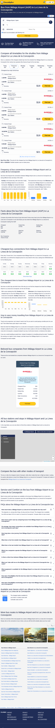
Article (40, 717)
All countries (42, 719)
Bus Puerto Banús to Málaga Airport (9, 681)
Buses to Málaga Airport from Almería (9, 653)
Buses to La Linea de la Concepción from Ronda (39, 684)
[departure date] (16, 29)
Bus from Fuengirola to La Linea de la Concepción (39, 667)
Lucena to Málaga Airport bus (8, 673)
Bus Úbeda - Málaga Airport (7, 699)
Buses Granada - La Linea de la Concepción (38, 670)
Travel (25, 719)
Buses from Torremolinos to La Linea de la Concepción (40, 691)
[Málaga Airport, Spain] (29, 20)
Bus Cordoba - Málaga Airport (8, 665)
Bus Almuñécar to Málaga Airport (8, 658)
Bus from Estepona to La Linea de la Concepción (39, 664)
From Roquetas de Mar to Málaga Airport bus (11, 686)
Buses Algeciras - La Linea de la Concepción (38, 650)
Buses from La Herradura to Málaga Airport (11, 668)
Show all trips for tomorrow (27, 156)
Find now (47, 86)
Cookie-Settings (28, 717)
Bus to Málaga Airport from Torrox (9, 696)
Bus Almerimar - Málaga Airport (8, 655)
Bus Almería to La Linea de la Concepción (37, 653)
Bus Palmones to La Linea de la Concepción (38, 679)
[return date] (40, 29)
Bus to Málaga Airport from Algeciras (9, 650)
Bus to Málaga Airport (20, 707)
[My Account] (44, 2)
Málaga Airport (29, 431)
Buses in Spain (10, 707)
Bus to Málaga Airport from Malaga (9, 676)
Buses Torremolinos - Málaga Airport (9, 694)
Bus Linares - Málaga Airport (7, 671)
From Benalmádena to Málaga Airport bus (10, 660)
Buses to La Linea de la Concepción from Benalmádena (40, 655)
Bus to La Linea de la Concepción (33, 707)
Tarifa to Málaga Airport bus (7, 689)
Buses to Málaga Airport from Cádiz (9, 663)
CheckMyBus (3, 707)
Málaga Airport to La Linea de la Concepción (20, 479)
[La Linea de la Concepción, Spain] (29, 25)
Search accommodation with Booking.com (13, 32)
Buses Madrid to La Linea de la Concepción (37, 676)
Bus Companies (12, 719)
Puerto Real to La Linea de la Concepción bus (38, 681)
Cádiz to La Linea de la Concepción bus (37, 658)
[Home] (21, 2)
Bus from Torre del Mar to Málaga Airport (10, 691)
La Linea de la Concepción (44, 431)
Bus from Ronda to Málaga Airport (9, 684)
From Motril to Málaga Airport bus (9, 678)
